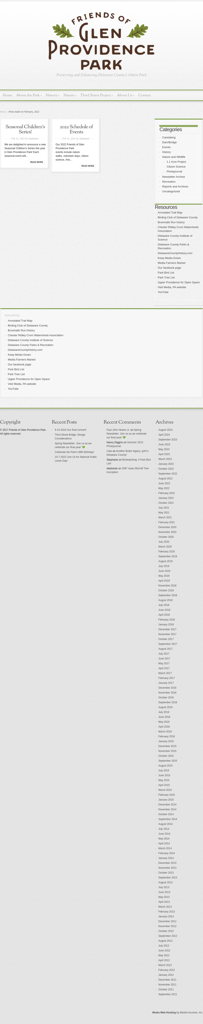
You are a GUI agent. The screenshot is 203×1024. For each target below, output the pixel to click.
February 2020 (166, 551)
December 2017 (167, 629)
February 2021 (166, 522)
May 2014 (164, 838)
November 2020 (167, 532)
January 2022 (166, 498)
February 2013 (166, 911)
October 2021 (166, 502)
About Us (125, 95)
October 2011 (166, 989)
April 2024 (164, 434)
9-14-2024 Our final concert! (70, 429)
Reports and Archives (175, 186)
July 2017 (163, 653)
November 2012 (167, 926)
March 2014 (165, 848)
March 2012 (165, 965)
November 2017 (167, 634)
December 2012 (167, 921)
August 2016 (165, 707)
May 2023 (164, 449)
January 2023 (166, 463)
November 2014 (167, 809)
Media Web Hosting (164, 1012)
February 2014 (166, 853)
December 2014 (167, 804)
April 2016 (164, 726)
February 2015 (166, 794)
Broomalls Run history (171, 222)
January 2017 (166, 682)
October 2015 (166, 755)
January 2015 (166, 799)
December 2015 (167, 746)
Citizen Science (176, 166)
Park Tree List (166, 277)
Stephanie (33, 138)
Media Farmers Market (171, 262)
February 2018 (166, 619)
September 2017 (167, 644)
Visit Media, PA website (172, 287)
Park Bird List (166, 272)
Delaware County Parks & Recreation (30, 345)
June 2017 (164, 658)
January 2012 (166, 974)
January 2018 (166, 624)
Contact (144, 95)
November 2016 (167, 692)
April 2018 (164, 614)
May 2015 (164, 780)
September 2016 (167, 702)
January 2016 (166, 741)
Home (7, 95)
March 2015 (165, 790)
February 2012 (166, 970)
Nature (69, 95)
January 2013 (166, 916)
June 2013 (164, 892)
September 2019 (167, 556)
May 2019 (164, 575)
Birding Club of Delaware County (178, 217)
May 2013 (164, 897)
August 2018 (165, 600)
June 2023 (164, 444)
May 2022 (164, 488)
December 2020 (167, 527)
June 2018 (164, 609)
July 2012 (163, 945)
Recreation (169, 181)
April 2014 (164, 843)
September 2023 (167, 439)
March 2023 (165, 459)
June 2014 (164, 833)
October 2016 (166, 697)
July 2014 (163, 828)
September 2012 (167, 936)
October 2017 (166, 639)
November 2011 (167, 984)
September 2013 (167, 877)
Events (166, 147)
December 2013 (167, 863)
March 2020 (165, 546)
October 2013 (166, 872)
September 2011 (167, 994)
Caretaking (169, 137)
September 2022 (167, 473)
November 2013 (167, 867)
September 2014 (167, 819)
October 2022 (166, 468)
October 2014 (166, 814)
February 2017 (166, 678)
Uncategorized (171, 191)
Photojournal (174, 171)
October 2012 (166, 931)
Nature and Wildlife (173, 156)
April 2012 (164, 960)
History (52, 95)
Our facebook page (169, 267)
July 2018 (163, 605)
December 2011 (167, 979)
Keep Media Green (169, 258)
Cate (109, 451)
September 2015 (167, 760)
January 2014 (166, 858)
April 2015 (164, 785)
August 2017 (165, 648)
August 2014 (165, 824)
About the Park (29, 95)
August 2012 (165, 940)
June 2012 (164, 950)
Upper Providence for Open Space (179, 282)
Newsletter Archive (173, 176)
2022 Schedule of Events (76, 129)
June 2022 (164, 483)
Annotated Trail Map (170, 212)
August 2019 (165, 561)
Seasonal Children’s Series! (25, 129)
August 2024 (165, 429)
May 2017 (164, 663)
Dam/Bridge (169, 142)
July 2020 (163, 541)
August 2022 (165, 478)
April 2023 (164, 454)
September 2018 (167, 595)
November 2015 (167, 751)
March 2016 (165, 731)
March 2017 (165, 673)
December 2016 (167, 687)
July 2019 (163, 566)
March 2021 (165, 517)
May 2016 (164, 721)
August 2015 (165, 765)
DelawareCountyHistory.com (175, 253)
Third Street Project (96, 95)
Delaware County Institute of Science (30, 340)
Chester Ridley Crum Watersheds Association (35, 335)
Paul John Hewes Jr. (118, 429)
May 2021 (164, 512)
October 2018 (166, 590)
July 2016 (163, 712)
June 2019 (164, 571)
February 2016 (166, 736)
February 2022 (166, 493)
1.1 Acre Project (176, 161)
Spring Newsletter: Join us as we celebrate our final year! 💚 (127, 433)
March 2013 (165, 906)
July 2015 (163, 770)
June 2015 (164, 775)
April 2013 (164, 901)
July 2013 (163, 887)
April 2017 (164, 668)
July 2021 (163, 507)
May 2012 (164, 955)
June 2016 (164, 717)
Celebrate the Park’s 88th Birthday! (74, 452)
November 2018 (167, 585)
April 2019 (164, 580)
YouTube (163, 292)
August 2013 (165, 882)
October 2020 (166, 536)
